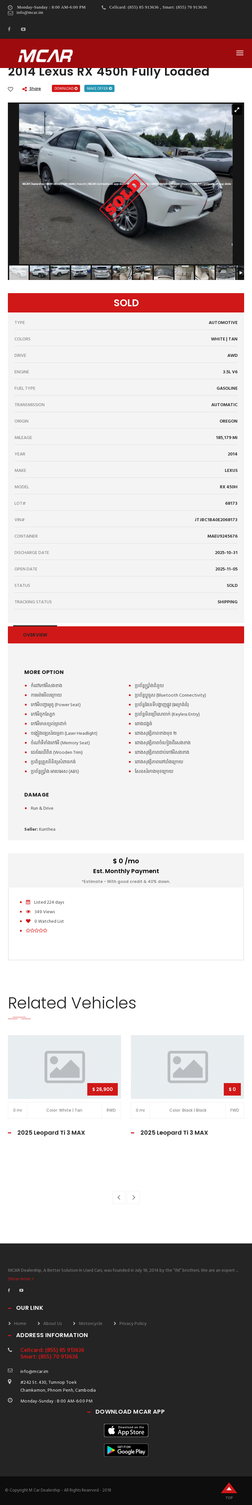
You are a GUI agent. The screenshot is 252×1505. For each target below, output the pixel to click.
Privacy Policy (133, 1324)
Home (20, 1324)
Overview (35, 635)
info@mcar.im (30, 12)
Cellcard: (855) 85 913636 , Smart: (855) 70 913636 (158, 7)
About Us (52, 1324)
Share (31, 89)
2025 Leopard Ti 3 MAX (51, 1132)
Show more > (21, 1279)
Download (65, 89)
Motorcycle (90, 1324)
